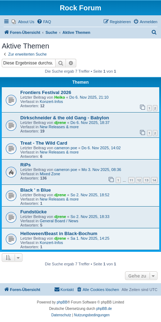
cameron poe (65, 148)
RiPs (25, 164)
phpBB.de (104, 309)
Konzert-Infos (51, 101)
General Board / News (59, 221)
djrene (60, 122)
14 (154, 180)
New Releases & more (59, 127)
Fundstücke (33, 211)
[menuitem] (23, 21)
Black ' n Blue (35, 190)
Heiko (59, 97)
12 (139, 180)
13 (146, 180)
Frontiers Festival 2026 (45, 92)
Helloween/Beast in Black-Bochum (58, 233)
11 (131, 180)
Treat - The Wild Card (43, 143)
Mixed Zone (50, 174)
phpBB (62, 302)
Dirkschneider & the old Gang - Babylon (64, 117)
